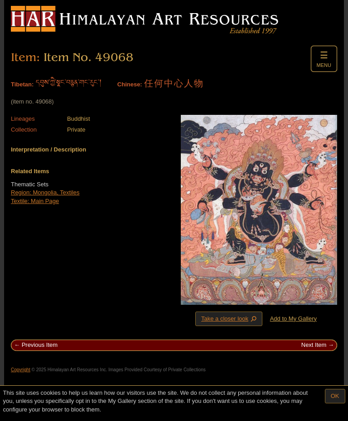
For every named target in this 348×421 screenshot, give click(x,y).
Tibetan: (22, 84)
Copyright (20, 369)
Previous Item (40, 344)
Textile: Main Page (35, 201)
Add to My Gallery (293, 318)
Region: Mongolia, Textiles (45, 192)
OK (335, 396)
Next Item (314, 344)
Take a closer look (229, 318)
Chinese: (129, 84)
